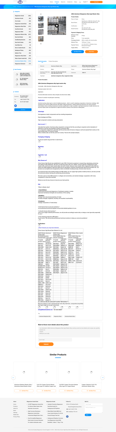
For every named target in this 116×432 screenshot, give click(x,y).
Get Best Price (77, 51)
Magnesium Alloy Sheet (23, 55)
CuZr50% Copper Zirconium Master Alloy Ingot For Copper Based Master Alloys (68, 386)
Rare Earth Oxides (23, 42)
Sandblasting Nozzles (23, 39)
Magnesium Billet (23, 31)
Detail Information (42, 61)
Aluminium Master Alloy (23, 61)
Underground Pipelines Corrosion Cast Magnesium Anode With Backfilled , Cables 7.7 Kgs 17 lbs (55, 420)
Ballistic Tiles (23, 53)
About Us (15, 408)
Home (14, 404)
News (14, 410)
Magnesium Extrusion (23, 63)
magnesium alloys (57, 316)
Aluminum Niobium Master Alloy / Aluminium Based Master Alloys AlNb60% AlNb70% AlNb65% (23, 386)
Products (15, 406)
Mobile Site (16, 414)
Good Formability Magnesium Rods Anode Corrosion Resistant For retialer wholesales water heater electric (35, 420)
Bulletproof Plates (23, 50)
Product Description (53, 61)
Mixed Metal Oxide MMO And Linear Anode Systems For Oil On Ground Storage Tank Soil (55, 413)
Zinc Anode (23, 21)
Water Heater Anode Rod (23, 58)
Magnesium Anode (23, 15)
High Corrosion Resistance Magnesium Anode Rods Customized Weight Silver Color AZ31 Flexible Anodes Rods (35, 413)
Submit (46, 344)
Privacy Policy (16, 416)
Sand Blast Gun (23, 45)
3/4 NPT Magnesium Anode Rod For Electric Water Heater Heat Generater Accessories (35, 406)
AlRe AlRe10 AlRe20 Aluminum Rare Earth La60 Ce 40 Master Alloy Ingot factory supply (25, 74)
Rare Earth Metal (23, 37)
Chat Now (96, 2)
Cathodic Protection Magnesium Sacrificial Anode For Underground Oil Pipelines (55, 406)
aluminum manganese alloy (44, 316)
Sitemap (15, 412)
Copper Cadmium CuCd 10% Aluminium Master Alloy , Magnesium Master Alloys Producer (91, 386)
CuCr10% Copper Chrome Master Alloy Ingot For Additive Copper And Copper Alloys (46, 386)
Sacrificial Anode (23, 29)
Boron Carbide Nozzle (23, 47)
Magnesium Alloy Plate (23, 26)
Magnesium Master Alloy (23, 34)
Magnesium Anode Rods (23, 23)
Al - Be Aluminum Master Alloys (24, 79)
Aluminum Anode (23, 18)
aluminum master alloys (70, 316)
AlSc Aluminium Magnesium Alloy (24, 84)
